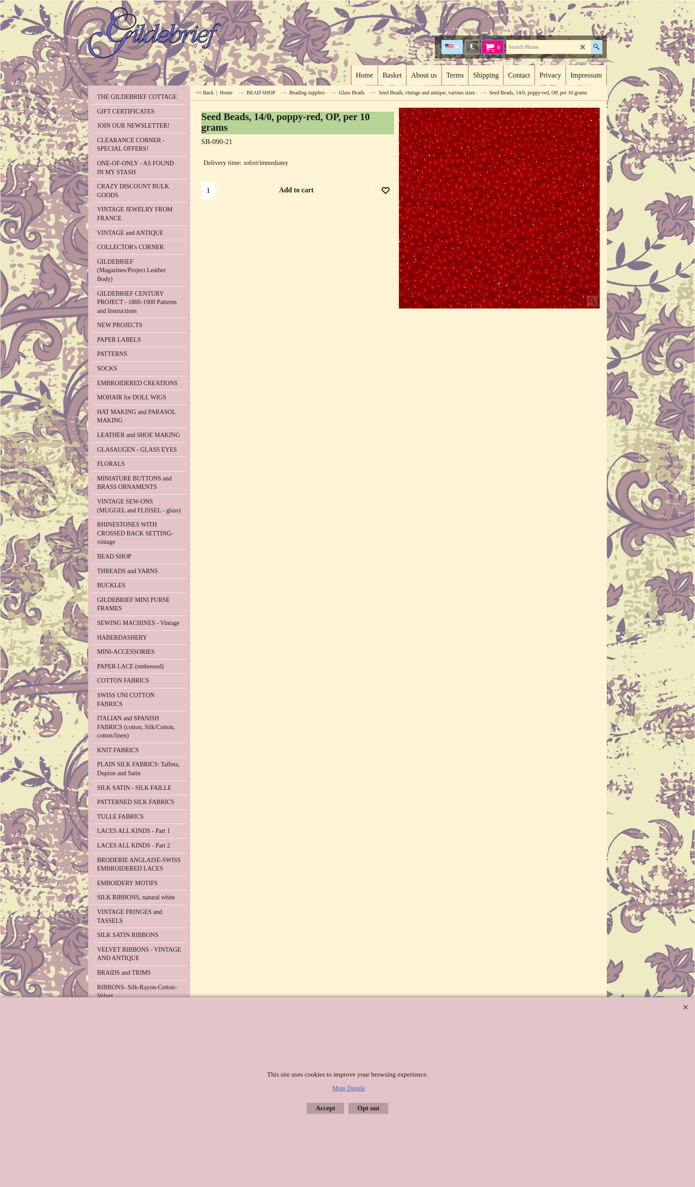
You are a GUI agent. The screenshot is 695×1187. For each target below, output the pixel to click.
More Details (348, 1088)
